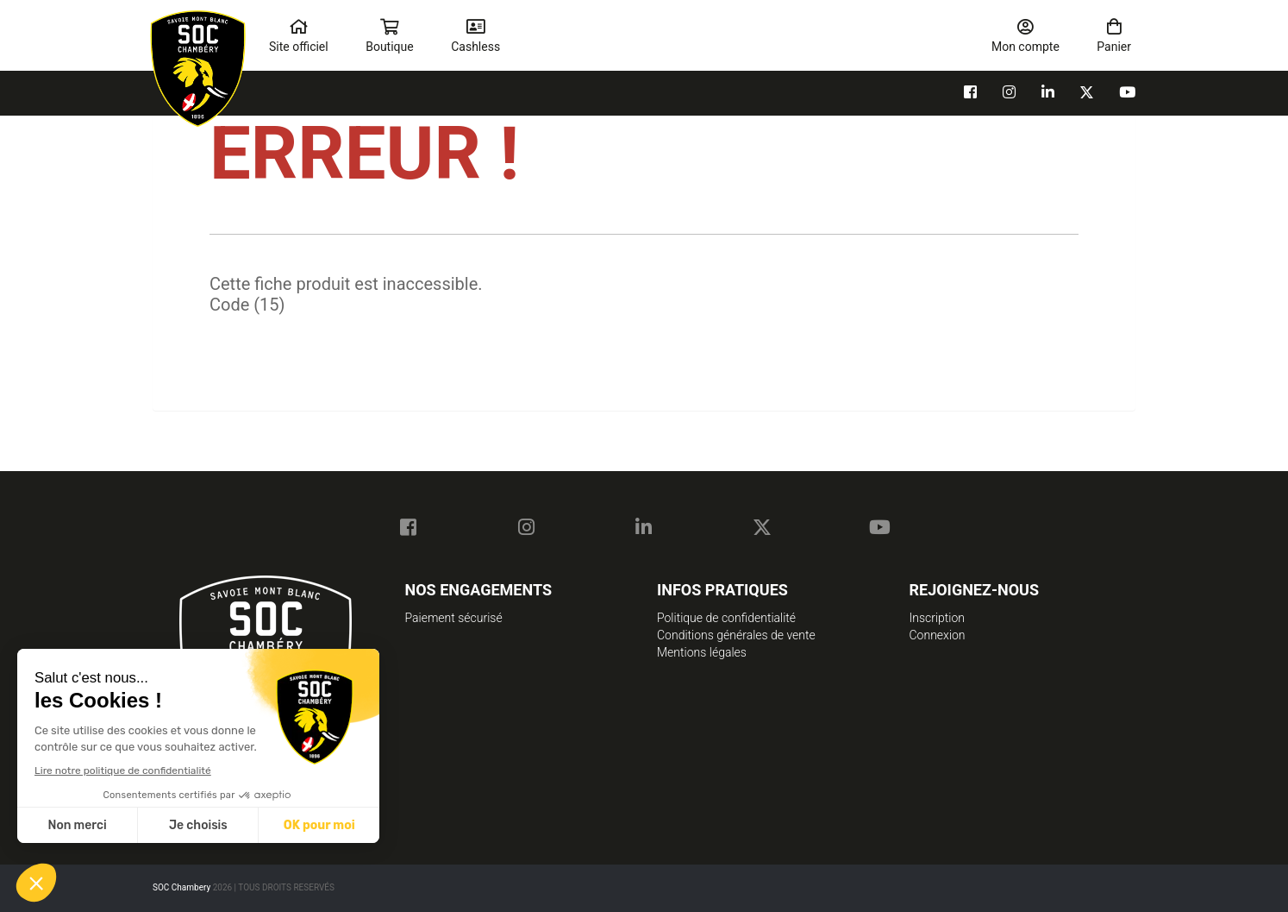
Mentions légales (702, 652)
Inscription (938, 618)
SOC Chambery (183, 887)
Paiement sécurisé (454, 618)
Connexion (938, 635)
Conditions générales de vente (736, 635)
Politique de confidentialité (726, 618)
